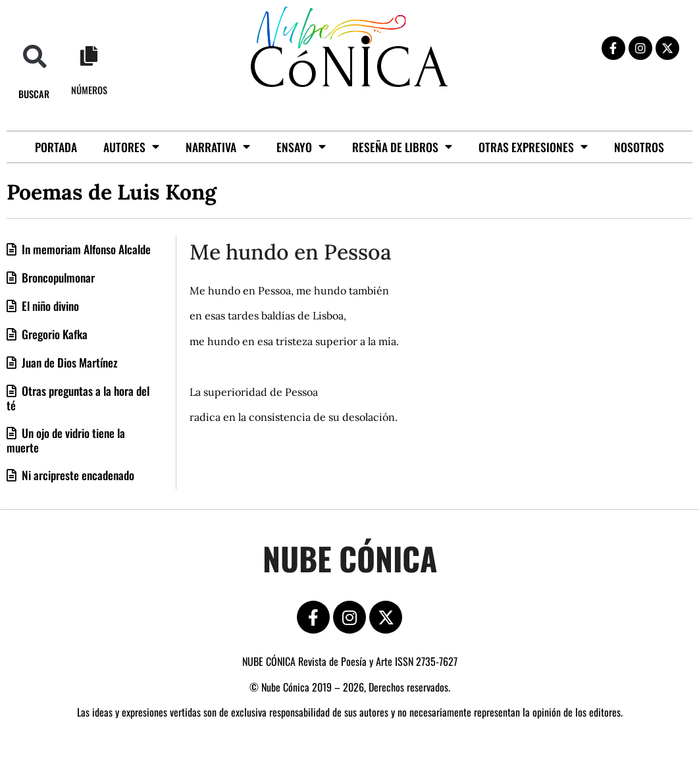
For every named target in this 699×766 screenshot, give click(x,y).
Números (89, 90)
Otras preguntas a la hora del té (78, 398)
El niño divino (49, 305)
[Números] (89, 56)
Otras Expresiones (533, 146)
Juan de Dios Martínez (68, 362)
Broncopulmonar (57, 277)
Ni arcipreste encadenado (76, 474)
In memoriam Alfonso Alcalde (85, 249)
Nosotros (639, 146)
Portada (56, 146)
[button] (34, 56)
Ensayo (301, 146)
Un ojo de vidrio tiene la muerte (66, 440)
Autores (131, 146)
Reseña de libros (402, 146)
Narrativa (218, 146)
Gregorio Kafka (53, 333)
